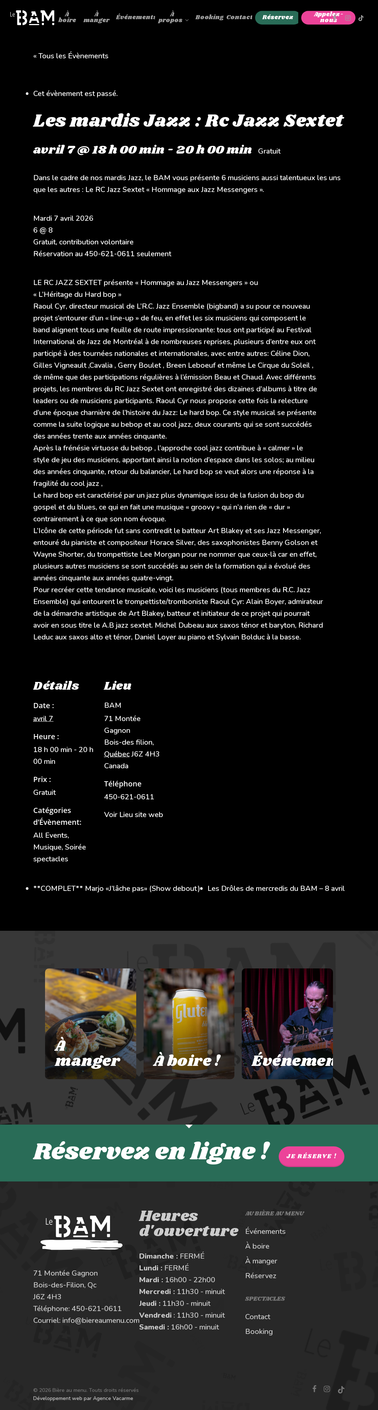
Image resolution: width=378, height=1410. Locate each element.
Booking (259, 1332)
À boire (257, 1246)
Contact (257, 1317)
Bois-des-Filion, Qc (64, 1285)
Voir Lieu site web (133, 815)
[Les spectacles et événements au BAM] (287, 1024)
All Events (50, 835)
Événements (265, 1231)
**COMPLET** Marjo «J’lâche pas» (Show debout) (116, 888)
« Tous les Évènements (71, 56)
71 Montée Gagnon (65, 1273)
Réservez (260, 1276)
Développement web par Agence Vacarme (83, 1398)
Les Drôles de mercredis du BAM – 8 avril (276, 888)
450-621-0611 (97, 1309)
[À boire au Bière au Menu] (189, 1024)
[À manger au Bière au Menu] (90, 1024)
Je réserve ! (311, 1156)
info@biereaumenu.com (101, 1320)
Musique (47, 847)
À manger (261, 1261)
